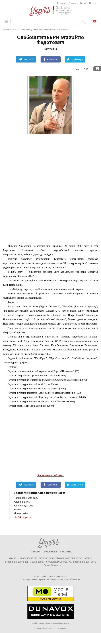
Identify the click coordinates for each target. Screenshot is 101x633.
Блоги (83, 3)
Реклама (73, 3)
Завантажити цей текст (50, 475)
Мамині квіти (21, 513)
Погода (92, 3)
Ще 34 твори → (22, 517)
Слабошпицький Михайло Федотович (38, 30)
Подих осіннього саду (26, 498)
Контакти (60, 3)
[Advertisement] (50, 196)
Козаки (17, 509)
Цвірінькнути (75, 59)
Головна (35, 551)
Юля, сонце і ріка (23, 505)
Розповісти (51, 59)
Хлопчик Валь (22, 501)
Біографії (7, 30)
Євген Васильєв (60, 577)
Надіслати (26, 59)
